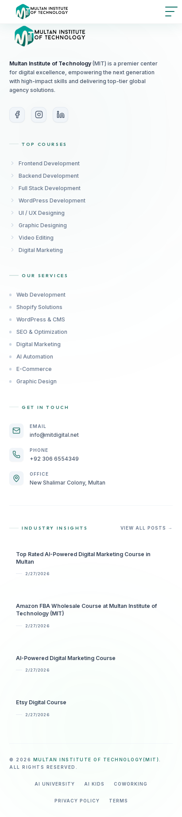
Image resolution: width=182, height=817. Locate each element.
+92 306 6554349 (54, 458)
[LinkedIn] (60, 114)
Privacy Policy (77, 800)
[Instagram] (38, 114)
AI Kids (94, 783)
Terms (118, 800)
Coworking (130, 783)
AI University (55, 783)
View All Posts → (146, 528)
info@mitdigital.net (54, 434)
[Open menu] (171, 11)
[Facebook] (17, 114)
